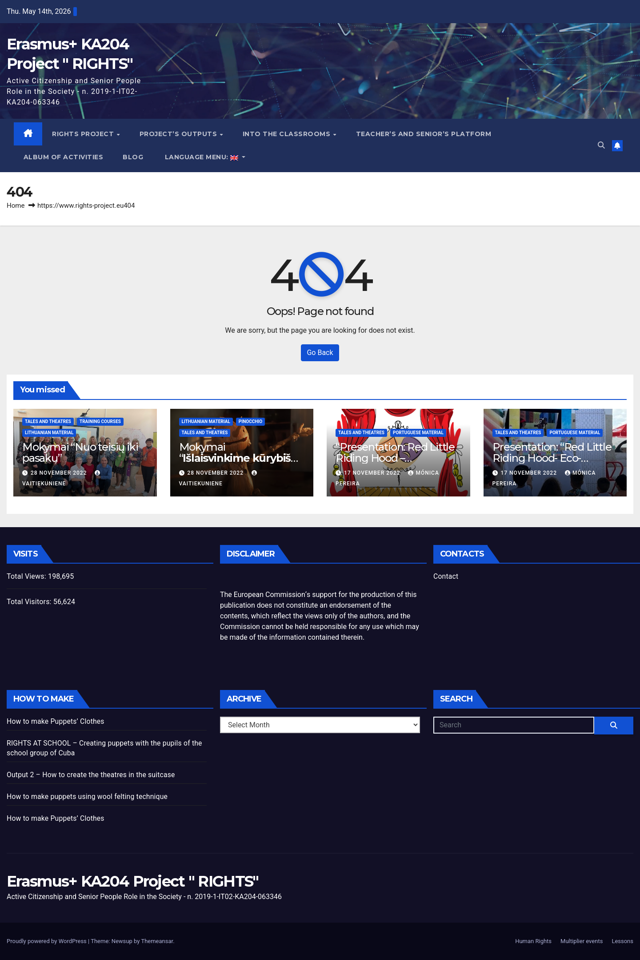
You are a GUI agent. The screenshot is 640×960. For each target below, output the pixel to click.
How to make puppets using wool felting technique (89, 797)
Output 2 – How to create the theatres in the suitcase (92, 775)
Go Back (320, 353)
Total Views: (27, 577)
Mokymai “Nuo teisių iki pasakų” (80, 453)
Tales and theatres (48, 421)
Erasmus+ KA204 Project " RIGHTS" (133, 881)
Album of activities (64, 157)
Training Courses (100, 421)
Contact (446, 577)
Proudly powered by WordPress (47, 941)
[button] (601, 145)
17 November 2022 (373, 473)
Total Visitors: (30, 602)
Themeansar (157, 941)
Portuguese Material (418, 433)
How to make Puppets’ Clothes (56, 722)
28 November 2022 (59, 473)
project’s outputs (179, 134)
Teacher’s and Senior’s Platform (424, 134)
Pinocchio (250, 421)
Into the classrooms (287, 134)
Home (15, 206)
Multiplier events (581, 941)
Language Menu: (202, 157)
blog (133, 157)
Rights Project (84, 134)
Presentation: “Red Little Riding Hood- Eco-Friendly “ (552, 458)
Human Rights (533, 941)
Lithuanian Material (49, 433)
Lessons (622, 941)
